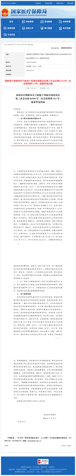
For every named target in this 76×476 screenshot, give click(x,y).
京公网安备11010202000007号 (56, 469)
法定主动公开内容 (22, 44)
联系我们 (52, 467)
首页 (5, 44)
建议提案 (30, 44)
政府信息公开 (12, 44)
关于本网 (36, 467)
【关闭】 (69, 446)
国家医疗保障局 (26, 467)
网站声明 (44, 467)
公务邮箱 (38, 3)
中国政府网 (48, 3)
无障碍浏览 (59, 3)
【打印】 (63, 446)
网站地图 (70, 3)
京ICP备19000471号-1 (37, 469)
